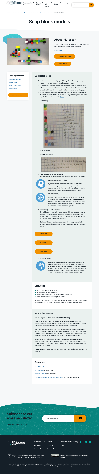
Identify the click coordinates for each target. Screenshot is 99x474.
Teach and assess (47, 4)
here (57, 90)
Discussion (13, 82)
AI (65, 3)
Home (8, 13)
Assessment (63, 63)
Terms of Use (51, 449)
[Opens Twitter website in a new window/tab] (86, 442)
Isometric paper (40, 374)
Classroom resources (33, 13)
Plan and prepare (38, 4)
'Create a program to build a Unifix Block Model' (49, 377)
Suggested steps (15, 80)
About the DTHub (39, 442)
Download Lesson (18, 95)
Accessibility (37, 445)
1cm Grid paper (39, 370)
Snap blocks (39, 366)
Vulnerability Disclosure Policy (69, 442)
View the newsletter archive (17, 424)
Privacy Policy (51, 445)
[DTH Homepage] (13, 5)
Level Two (43, 242)
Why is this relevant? (16, 85)
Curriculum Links (65, 56)
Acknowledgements (40, 449)
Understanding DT (27, 4)
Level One (43, 234)
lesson (62, 97)
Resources (13, 88)
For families (56, 4)
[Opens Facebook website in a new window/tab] (81, 442)
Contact (49, 442)
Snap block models (58, 13)
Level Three (43, 251)
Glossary (62, 445)
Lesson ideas (46, 13)
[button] (34, 3)
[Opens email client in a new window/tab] (90, 442)
